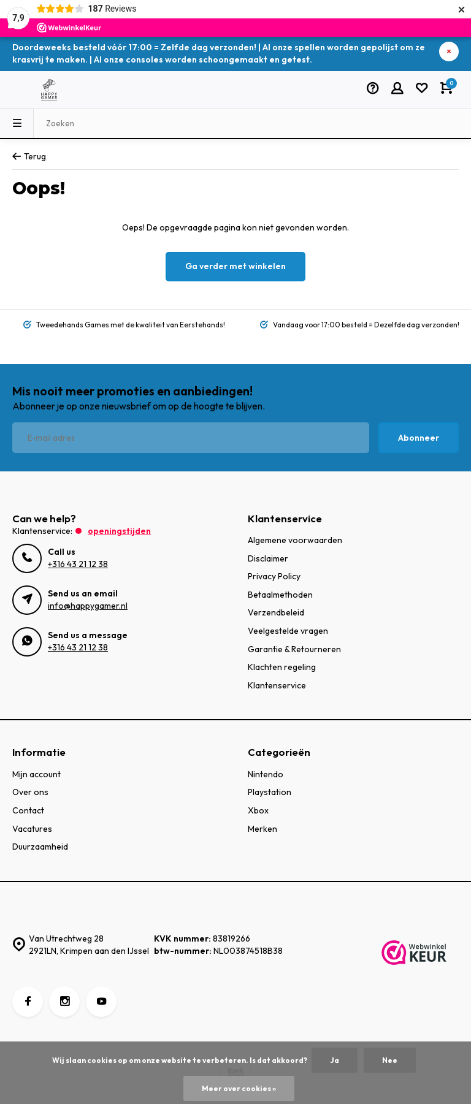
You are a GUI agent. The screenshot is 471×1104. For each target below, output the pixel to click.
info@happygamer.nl (88, 605)
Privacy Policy (274, 576)
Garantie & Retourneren (294, 649)
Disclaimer (268, 558)
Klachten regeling (282, 666)
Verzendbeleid (276, 612)
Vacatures (32, 828)
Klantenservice (277, 685)
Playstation (269, 792)
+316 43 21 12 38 (78, 563)
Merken (262, 828)
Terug (29, 156)
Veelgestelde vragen (288, 630)
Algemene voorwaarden (295, 540)
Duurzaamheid (40, 846)
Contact (28, 810)
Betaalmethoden (280, 594)
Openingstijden (119, 530)
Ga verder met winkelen (235, 266)
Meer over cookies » (239, 1088)
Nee (389, 1060)
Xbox (258, 810)
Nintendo (265, 774)
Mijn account (36, 774)
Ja (334, 1060)
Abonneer (418, 437)
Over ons (30, 792)
